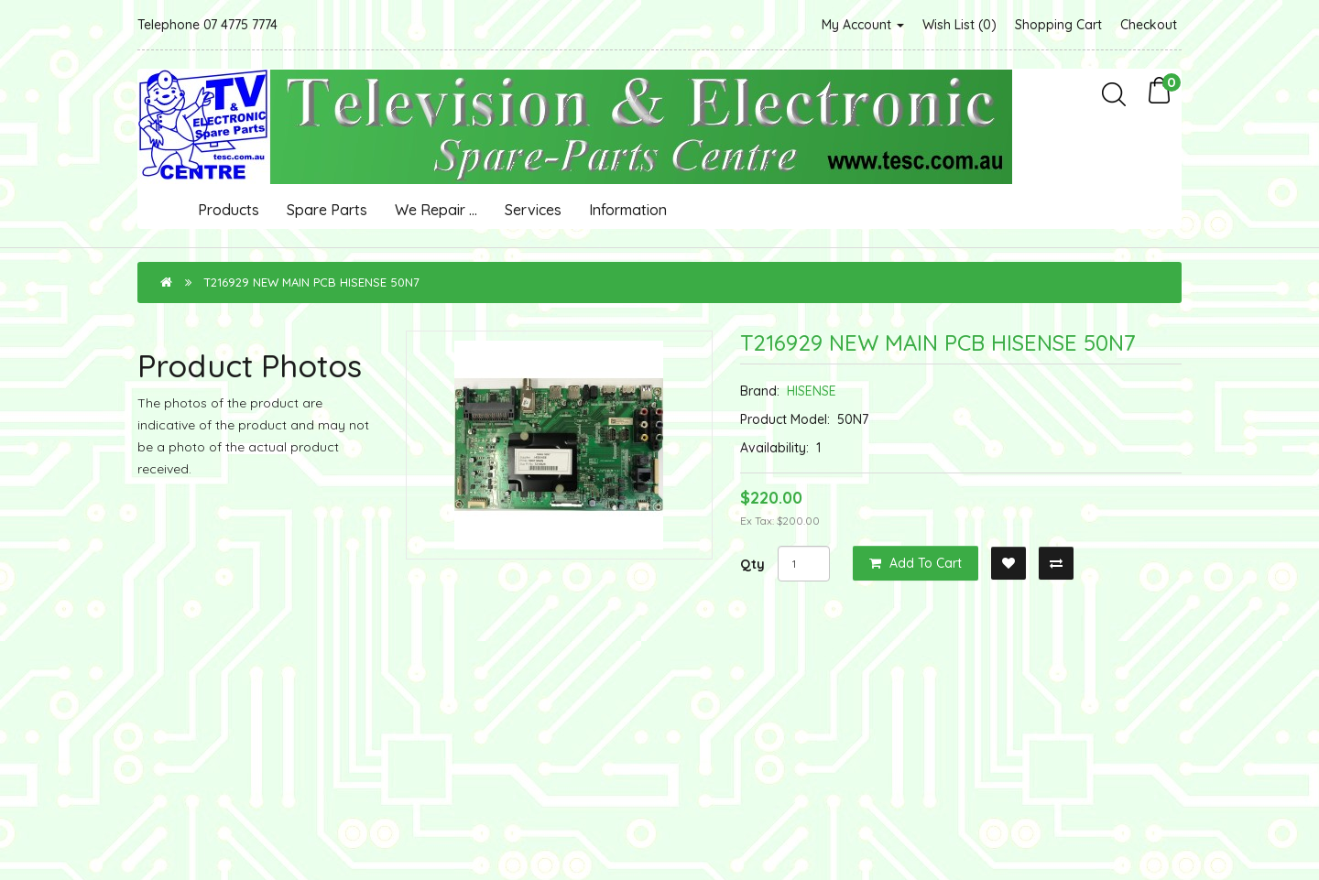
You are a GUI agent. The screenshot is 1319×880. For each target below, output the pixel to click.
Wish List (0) (959, 24)
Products (228, 210)
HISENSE (811, 391)
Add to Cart (915, 563)
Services (533, 210)
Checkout (1148, 24)
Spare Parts (327, 210)
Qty (752, 564)
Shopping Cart (1058, 24)
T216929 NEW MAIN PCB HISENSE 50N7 (311, 282)
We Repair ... (436, 210)
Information (628, 210)
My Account (863, 24)
